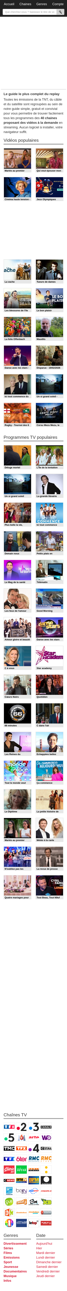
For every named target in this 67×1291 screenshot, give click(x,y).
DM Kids (9, 1212)
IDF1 (9, 1223)
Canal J (21, 1201)
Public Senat (46, 1223)
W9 (46, 1137)
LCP (21, 1223)
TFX (21, 1148)
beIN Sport (21, 1191)
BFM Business (33, 1180)
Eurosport (33, 1191)
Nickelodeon (21, 1212)
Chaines (25, 4)
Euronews (46, 1180)
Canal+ (46, 1127)
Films (8, 1253)
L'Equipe (46, 1191)
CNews (9, 1180)
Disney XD (46, 1201)
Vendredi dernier (48, 1271)
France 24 (9, 1191)
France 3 (33, 1127)
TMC (9, 1148)
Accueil (9, 4)
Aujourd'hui (44, 1243)
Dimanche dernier (49, 1262)
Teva (21, 1169)
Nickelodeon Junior (33, 1212)
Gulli (9, 1201)
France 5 (9, 1137)
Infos (7, 1280)
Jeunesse (11, 1267)
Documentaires (15, 1271)
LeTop (33, 1223)
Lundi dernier (45, 1257)
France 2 (21, 1127)
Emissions (12, 1257)
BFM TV (21, 1180)
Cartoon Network (33, 1201)
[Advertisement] (33, 52)
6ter (21, 1159)
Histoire (46, 1212)
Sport (8, 1262)
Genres (41, 4)
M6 (21, 1137)
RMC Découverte (33, 1159)
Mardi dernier (45, 1253)
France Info (46, 1169)
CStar (46, 1148)
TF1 (9, 1127)
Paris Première (33, 1169)
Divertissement (15, 1243)
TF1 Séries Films (9, 1159)
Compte (58, 4)
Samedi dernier (47, 1267)
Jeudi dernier (45, 1276)
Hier (39, 1248)
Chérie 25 (9, 1169)
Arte (33, 1137)
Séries (8, 1248)
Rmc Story (46, 1159)
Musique (10, 1276)
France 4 (33, 1148)
